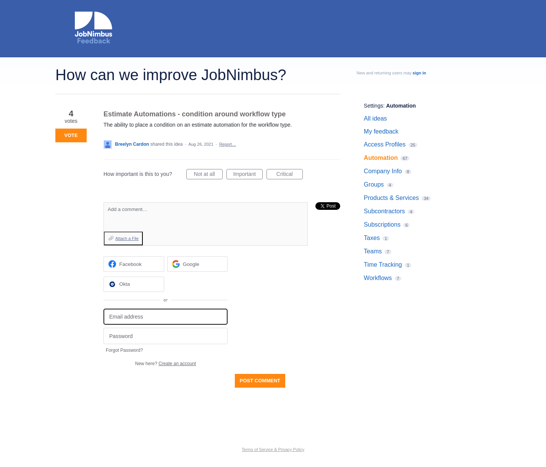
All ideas (375, 118)
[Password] (165, 336)
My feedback (381, 131)
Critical (289, 175)
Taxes (372, 238)
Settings (373, 106)
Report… (227, 144)
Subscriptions (382, 224)
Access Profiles (384, 144)
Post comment (260, 380)
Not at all (208, 175)
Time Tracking (383, 264)
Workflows (378, 278)
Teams (373, 251)
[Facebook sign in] (133, 264)
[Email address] (165, 317)
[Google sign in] (197, 264)
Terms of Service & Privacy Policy (273, 449)
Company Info (383, 171)
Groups (374, 184)
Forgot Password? (124, 350)
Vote (71, 135)
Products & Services (391, 198)
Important (248, 175)
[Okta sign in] (133, 284)
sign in (419, 73)
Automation (401, 106)
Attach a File (127, 238)
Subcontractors (384, 211)
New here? (165, 363)
